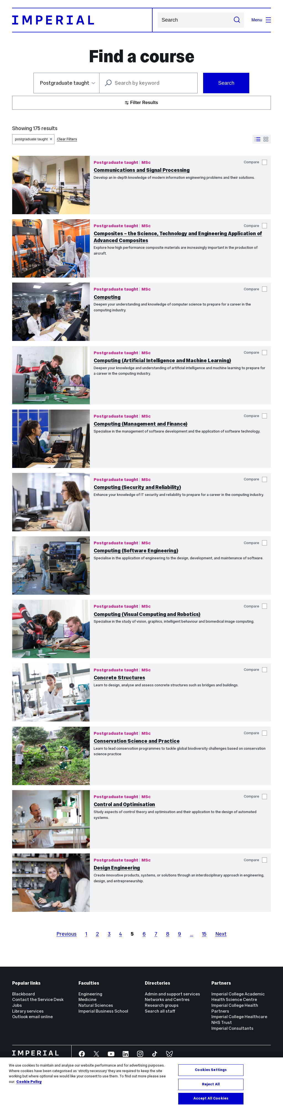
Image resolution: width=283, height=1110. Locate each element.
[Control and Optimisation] (51, 819)
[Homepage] (82, 20)
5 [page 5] (132, 934)
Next (221, 934)
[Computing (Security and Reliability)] (51, 502)
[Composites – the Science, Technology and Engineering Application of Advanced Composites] (51, 248)
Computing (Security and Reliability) (137, 487)
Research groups (162, 1005)
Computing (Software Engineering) (136, 550)
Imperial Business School (103, 1011)
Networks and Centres (167, 999)
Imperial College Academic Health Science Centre (238, 996)
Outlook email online (32, 1016)
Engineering (90, 994)
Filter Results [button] (141, 102)
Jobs (17, 1005)
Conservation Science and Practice (137, 741)
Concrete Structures (119, 677)
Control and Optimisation (124, 804)
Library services (28, 1011)
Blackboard (23, 994)
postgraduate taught (31, 139)
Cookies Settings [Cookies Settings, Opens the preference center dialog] (211, 1070)
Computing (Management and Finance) (141, 424)
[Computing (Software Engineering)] (51, 565)
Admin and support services (172, 994)
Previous (66, 934)
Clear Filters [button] (67, 139)
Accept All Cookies (210, 1098)
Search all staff (160, 1011)
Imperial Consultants (232, 1028)
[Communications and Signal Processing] (51, 185)
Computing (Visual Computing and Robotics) (147, 614)
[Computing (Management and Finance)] (51, 439)
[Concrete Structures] (51, 692)
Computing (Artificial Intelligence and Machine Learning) (162, 360)
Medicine (87, 999)
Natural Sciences (95, 1005)
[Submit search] (237, 20)
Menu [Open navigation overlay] (261, 19)
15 (204, 934)
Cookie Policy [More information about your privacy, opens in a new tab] (29, 1082)
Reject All (211, 1084)
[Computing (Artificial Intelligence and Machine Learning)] (51, 375)
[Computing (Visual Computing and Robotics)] (51, 629)
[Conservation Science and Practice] (51, 756)
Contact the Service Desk (38, 999)
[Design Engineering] (51, 882)
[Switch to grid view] (266, 139)
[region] (141, 1083)
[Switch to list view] (257, 139)
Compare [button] (255, 162)
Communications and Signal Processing (142, 170)
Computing (107, 297)
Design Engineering (117, 868)
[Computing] (51, 312)
